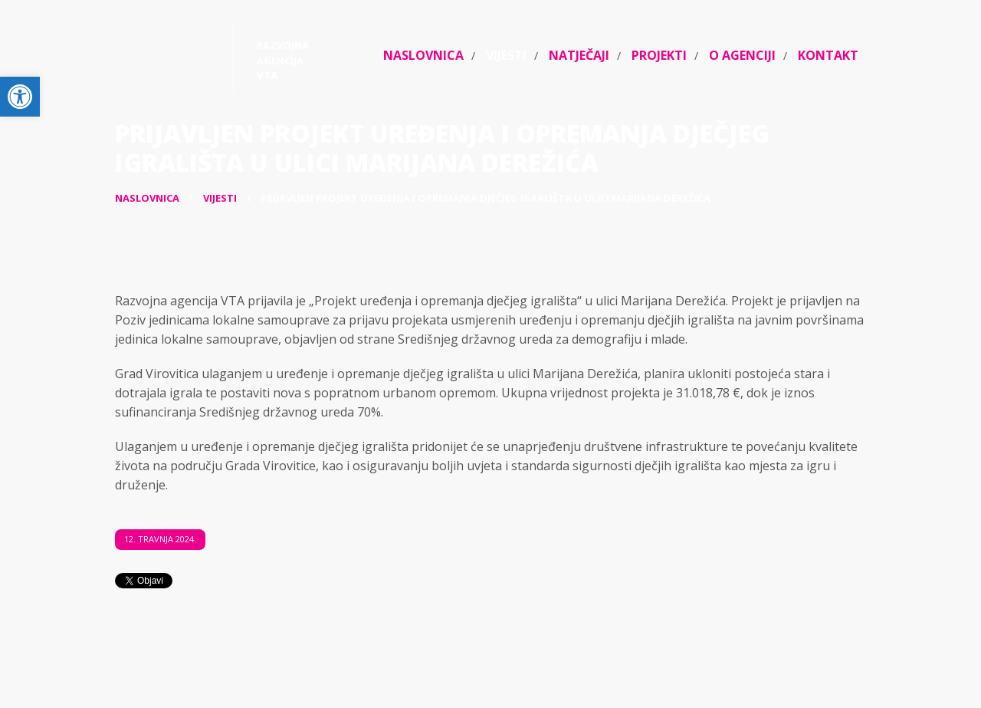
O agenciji (742, 55)
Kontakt (828, 55)
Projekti (659, 55)
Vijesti (506, 55)
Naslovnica (423, 55)
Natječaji (579, 55)
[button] (20, 97)
